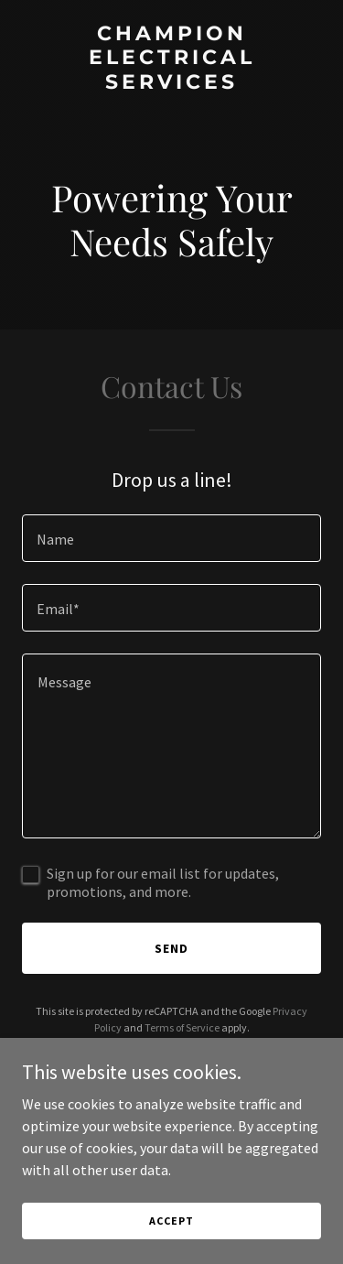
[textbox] (171, 538)
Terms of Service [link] (182, 1027)
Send (171, 948)
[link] (171, 83)
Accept (171, 1220)
